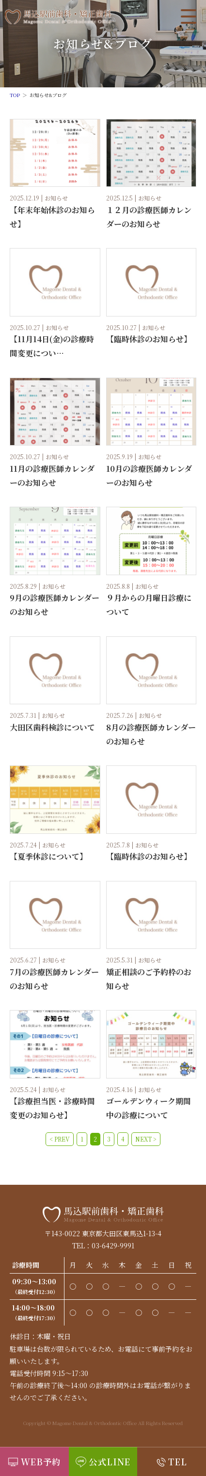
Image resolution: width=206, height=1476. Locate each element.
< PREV (59, 1139)
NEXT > (146, 1139)
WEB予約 (41, 1462)
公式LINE (109, 1462)
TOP (15, 95)
